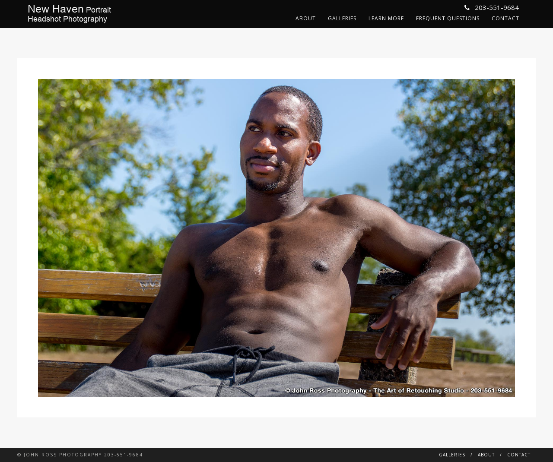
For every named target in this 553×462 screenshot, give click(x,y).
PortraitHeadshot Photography (69, 13)
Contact (505, 18)
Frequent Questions (448, 18)
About (306, 18)
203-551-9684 (491, 7)
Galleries (342, 18)
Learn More (386, 18)
